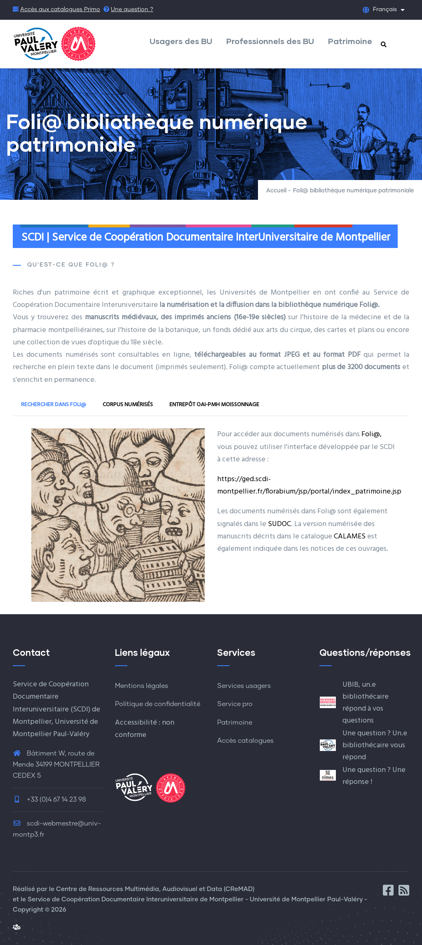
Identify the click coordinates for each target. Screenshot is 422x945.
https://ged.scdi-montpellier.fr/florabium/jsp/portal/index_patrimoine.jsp (309, 485)
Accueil (276, 191)
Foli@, (371, 434)
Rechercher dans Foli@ (53, 404)
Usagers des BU (181, 41)
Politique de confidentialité (157, 704)
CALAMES (350, 537)
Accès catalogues (245, 740)
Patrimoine (350, 41)
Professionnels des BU (270, 41)
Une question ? (132, 9)
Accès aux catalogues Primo (60, 9)
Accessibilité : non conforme (144, 729)
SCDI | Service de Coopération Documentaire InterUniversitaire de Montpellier (205, 238)
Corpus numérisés (128, 404)
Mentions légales (141, 686)
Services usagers (244, 686)
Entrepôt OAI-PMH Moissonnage (214, 404)
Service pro (235, 704)
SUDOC (279, 524)
